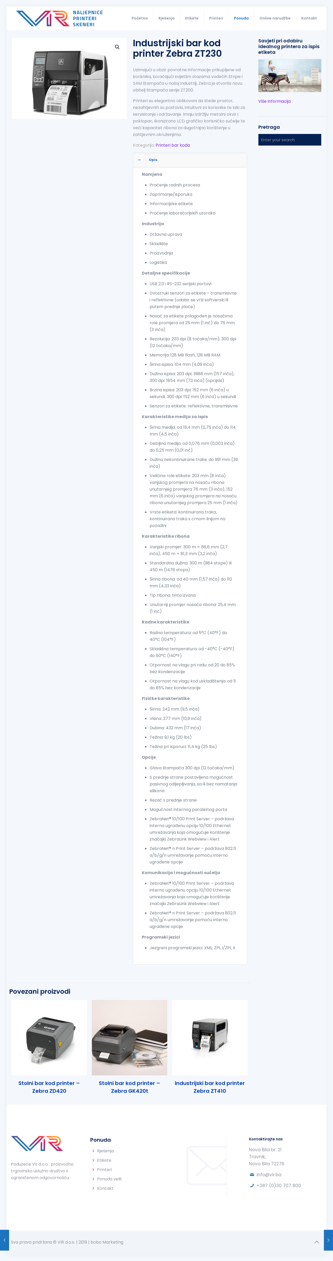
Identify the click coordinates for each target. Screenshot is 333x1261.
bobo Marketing (107, 1242)
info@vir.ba (269, 1175)
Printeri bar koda (173, 145)
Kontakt (105, 1188)
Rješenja (105, 1151)
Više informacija (274, 101)
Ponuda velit (109, 1179)
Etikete (104, 1160)
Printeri (104, 1170)
